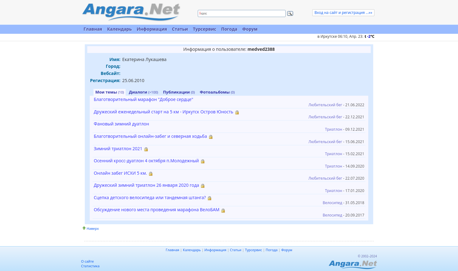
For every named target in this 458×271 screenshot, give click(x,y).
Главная (93, 29)
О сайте (87, 261)
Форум (249, 29)
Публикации (179, 92)
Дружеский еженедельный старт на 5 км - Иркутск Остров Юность (163, 112)
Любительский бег (325, 104)
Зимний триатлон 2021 (118, 148)
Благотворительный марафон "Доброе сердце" (143, 99)
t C (369, 36)
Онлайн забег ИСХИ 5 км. (120, 173)
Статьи (180, 29)
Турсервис (204, 29)
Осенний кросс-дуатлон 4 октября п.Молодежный (146, 161)
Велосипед (332, 202)
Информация (152, 29)
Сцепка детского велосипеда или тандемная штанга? (150, 197)
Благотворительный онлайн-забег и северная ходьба (150, 136)
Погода (229, 29)
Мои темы (109, 92)
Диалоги (143, 92)
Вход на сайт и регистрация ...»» (343, 12)
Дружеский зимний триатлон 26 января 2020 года (146, 185)
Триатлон (333, 129)
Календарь (119, 29)
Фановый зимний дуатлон (121, 124)
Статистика (90, 266)
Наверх (93, 228)
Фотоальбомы (217, 92)
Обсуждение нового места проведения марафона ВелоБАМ (156, 209)
